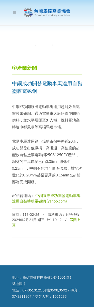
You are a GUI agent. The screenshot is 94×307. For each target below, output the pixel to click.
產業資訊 (44, 45)
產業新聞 (61, 45)
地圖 (17, 283)
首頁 (30, 45)
